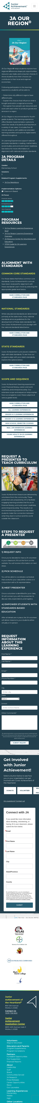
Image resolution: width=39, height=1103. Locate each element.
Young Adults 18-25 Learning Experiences (19, 435)
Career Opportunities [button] (16, 1083)
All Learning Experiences (19, 410)
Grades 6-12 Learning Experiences (19, 419)
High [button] (9, 1098)
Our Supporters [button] (13, 1059)
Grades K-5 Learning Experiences (19, 414)
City (3, 688)
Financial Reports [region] (14, 1062)
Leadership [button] (11, 1067)
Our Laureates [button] (13, 1087)
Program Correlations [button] (16, 1051)
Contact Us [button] (10, 1011)
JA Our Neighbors (12, 182)
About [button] (10, 1065)
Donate (10, 790)
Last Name (6, 661)
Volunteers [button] (12, 1041)
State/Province (12, 872)
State (4, 695)
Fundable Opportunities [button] (17, 1057)
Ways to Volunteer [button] (14, 1043)
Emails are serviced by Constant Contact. (19, 899)
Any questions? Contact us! (14, 801)
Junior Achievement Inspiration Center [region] (15, 1021)
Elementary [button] (12, 1093)
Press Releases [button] (13, 1080)
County (9, 882)
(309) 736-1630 (11, 1013)
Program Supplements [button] (16, 1048)
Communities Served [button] (15, 1075)
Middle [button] (9, 1096)
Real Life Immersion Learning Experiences (19, 429)
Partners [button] (11, 1054)
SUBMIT (19, 905)
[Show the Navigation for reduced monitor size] (34, 6)
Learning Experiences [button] (17, 1091)
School (4, 704)
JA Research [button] (12, 1077)
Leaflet (15, 917)
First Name (6, 654)
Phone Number (8, 678)
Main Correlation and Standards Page (19, 296)
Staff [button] (9, 1070)
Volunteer (25, 790)
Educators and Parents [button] (18, 1046)
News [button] (9, 1085)
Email (4, 671)
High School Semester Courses (19, 423)
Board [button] (9, 1072)
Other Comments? (9, 713)
